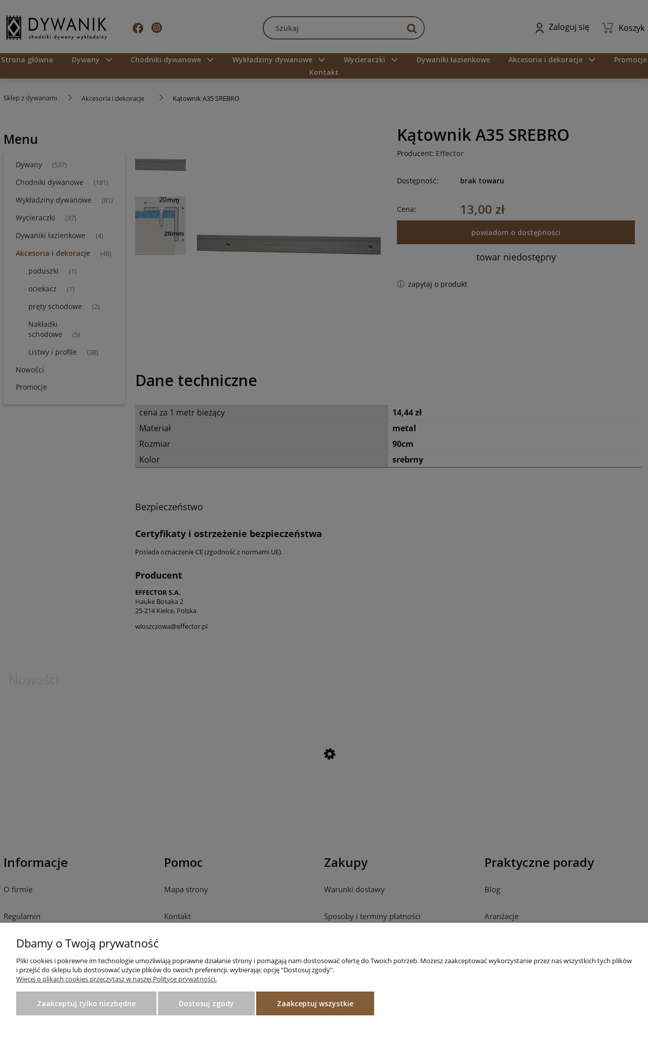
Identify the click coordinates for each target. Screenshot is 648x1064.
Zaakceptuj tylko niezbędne (86, 1003)
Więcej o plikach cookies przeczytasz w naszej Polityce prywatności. (116, 978)
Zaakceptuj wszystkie (315, 1003)
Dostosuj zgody (206, 1003)
